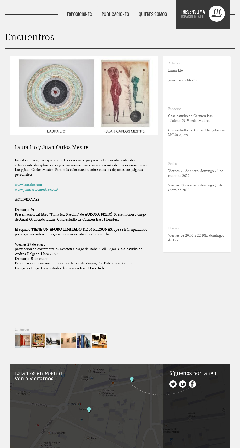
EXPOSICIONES (79, 14)
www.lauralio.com (28, 184)
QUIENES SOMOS (153, 14)
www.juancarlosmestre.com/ (36, 189)
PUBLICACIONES (115, 14)
